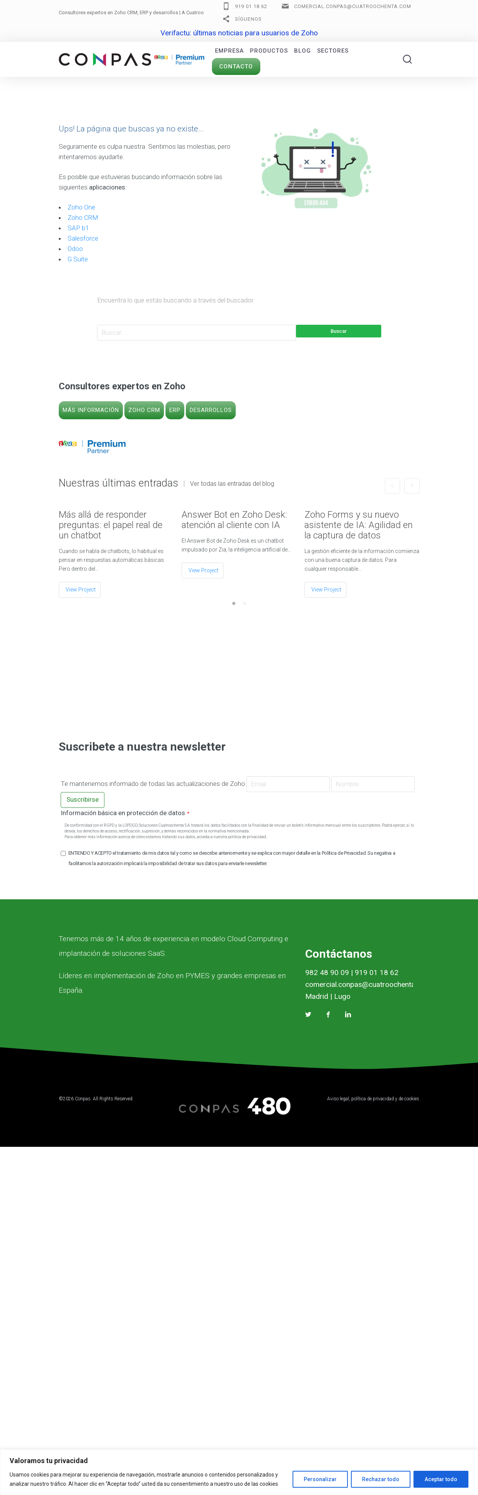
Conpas (83, 1098)
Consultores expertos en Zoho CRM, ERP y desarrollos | (150, 12)
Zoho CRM (83, 217)
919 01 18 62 (251, 6)
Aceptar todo (441, 1479)
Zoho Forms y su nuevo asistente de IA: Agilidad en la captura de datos (358, 525)
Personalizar (320, 1479)
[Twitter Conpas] (308, 1014)
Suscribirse (82, 799)
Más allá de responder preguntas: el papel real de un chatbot (110, 525)
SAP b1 (78, 228)
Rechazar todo (380, 1479)
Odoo (75, 248)
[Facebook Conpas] (328, 1014)
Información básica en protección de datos (125, 813)
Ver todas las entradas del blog (232, 484)
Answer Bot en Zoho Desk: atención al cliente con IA (234, 520)
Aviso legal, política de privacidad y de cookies (373, 1098)
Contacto (236, 66)
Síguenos (248, 19)
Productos (269, 50)
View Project (81, 589)
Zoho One (81, 207)
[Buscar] (407, 59)
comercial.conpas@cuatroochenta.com (352, 6)
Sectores (333, 50)
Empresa (229, 50)
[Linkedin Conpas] (348, 1014)
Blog (302, 50)
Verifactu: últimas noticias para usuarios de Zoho (239, 32)
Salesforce (83, 238)
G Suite (78, 259)
